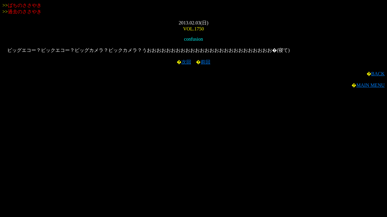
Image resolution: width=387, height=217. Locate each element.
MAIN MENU (370, 85)
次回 (186, 61)
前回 (205, 61)
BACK (378, 73)
